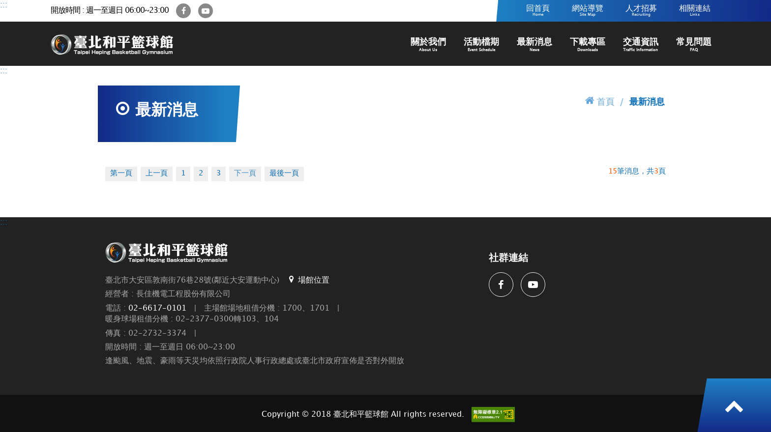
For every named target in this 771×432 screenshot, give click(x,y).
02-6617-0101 (157, 308)
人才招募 (641, 11)
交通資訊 (640, 45)
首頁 (600, 100)
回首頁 (538, 11)
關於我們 (428, 45)
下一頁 (245, 173)
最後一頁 (284, 173)
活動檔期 (481, 45)
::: (3, 5)
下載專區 (587, 45)
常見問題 (694, 45)
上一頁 (157, 173)
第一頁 (121, 173)
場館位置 (308, 279)
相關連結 (695, 11)
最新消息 (534, 45)
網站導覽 (587, 11)
